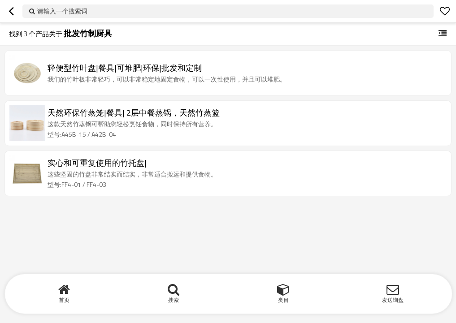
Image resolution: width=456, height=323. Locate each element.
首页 (64, 300)
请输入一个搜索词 (62, 11)
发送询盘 (393, 300)
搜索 (173, 300)
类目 (283, 300)
